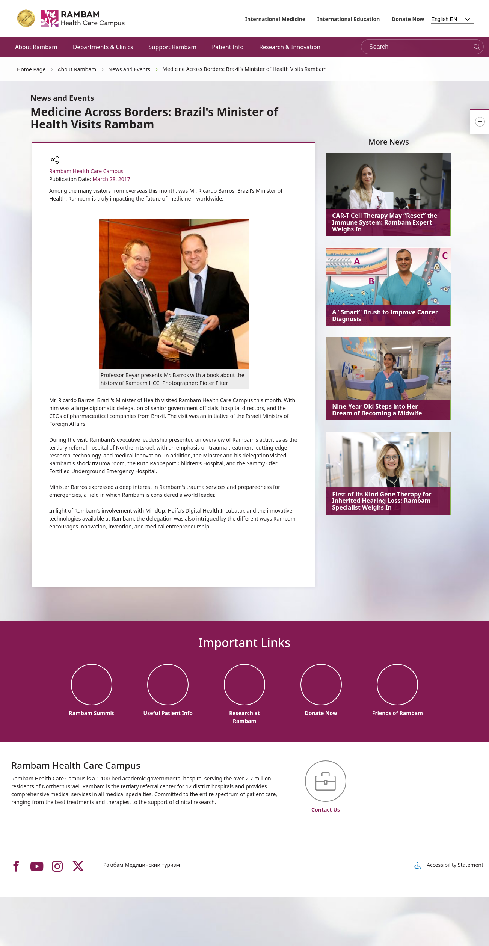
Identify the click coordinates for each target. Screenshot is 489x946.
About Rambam (36, 47)
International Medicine (275, 19)
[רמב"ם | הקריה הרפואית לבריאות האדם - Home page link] (71, 18)
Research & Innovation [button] (289, 47)
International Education (348, 19)
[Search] (477, 47)
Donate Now (408, 19)
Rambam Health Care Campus (86, 171)
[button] (54, 160)
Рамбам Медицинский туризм (141, 864)
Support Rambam (172, 47)
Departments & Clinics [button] (103, 47)
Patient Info (227, 47)
